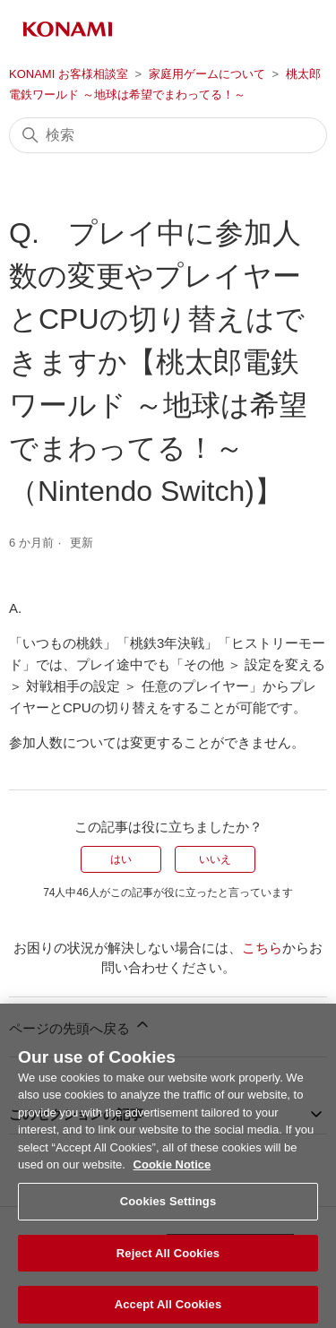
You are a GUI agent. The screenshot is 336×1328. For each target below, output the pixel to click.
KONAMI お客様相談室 (68, 74)
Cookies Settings (168, 1210)
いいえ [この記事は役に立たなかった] (215, 859)
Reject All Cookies (168, 1262)
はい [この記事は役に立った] (121, 859)
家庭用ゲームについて (207, 74)
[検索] (168, 135)
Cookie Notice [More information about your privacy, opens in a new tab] (172, 1174)
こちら (262, 947)
